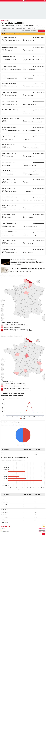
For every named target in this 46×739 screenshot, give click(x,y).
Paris (29, 139)
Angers (29, 113)
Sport (2, 530)
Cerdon (29, 208)
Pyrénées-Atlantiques (36, 121)
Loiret (11, 147)
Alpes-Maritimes (39, 86)
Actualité (3, 528)
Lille (8, 50)
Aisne (11, 156)
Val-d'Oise (19, 69)
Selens (8, 156)
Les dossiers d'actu (5, 531)
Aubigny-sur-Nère (32, 147)
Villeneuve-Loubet (32, 86)
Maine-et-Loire (35, 113)
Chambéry (30, 104)
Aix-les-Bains (31, 226)
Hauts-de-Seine (39, 200)
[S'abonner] (23, 534)
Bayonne (30, 121)
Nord (10, 50)
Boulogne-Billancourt (32, 59)
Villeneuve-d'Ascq (10, 86)
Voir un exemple (42, 528)
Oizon (29, 156)
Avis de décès (5, 20)
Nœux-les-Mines (10, 130)
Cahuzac (30, 40)
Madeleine (10, 226)
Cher (37, 147)
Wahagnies (9, 139)
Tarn (33, 40)
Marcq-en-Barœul (10, 78)
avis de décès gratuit (15, 33)
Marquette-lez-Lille (11, 59)
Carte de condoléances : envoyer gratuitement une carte (23, 259)
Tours (29, 165)
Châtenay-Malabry (32, 200)
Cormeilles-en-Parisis (11, 69)
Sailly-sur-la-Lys (10, 200)
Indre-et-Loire (34, 165)
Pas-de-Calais (17, 130)
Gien (8, 147)
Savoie (34, 104)
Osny (30, 69)
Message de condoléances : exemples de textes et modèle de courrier (26, 267)
